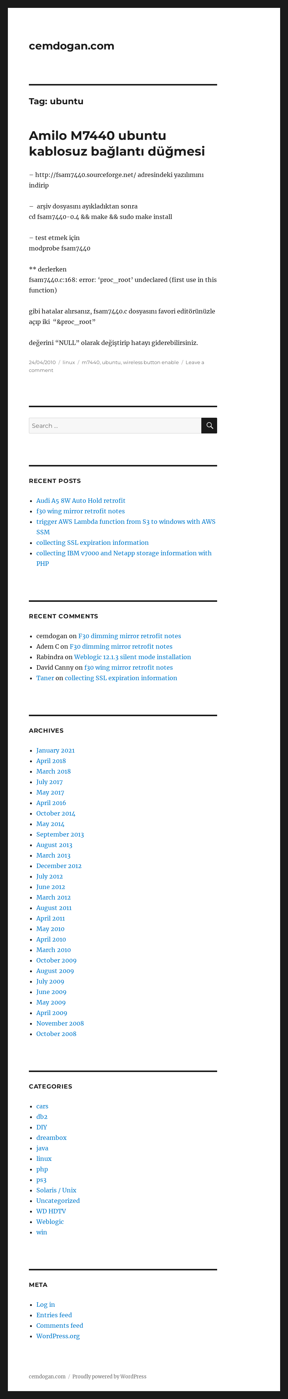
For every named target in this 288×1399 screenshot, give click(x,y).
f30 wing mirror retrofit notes (80, 511)
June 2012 (50, 887)
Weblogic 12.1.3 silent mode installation (132, 657)
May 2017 (50, 792)
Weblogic (50, 1221)
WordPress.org (58, 1336)
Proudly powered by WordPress (109, 1377)
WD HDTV (51, 1211)
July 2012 (49, 876)
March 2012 (53, 897)
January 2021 (55, 750)
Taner (45, 678)
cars (42, 1106)
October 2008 (56, 1034)
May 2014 (50, 824)
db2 (42, 1116)
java (42, 1148)
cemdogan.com (71, 45)
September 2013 (60, 834)
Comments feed (59, 1325)
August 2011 (54, 908)
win (41, 1232)
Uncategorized (58, 1200)
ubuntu (111, 362)
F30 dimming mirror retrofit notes (129, 636)
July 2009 (50, 981)
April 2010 (51, 939)
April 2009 (52, 1013)
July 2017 (49, 782)
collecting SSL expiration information (92, 542)
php (42, 1169)
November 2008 (60, 1023)
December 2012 (59, 866)
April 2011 (50, 918)
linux (69, 362)
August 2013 (54, 845)
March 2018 (53, 771)
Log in (45, 1304)
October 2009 (56, 960)
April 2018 (51, 761)
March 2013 (53, 855)
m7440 (91, 362)
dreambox (51, 1137)
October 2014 (55, 813)
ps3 (41, 1179)
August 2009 (55, 971)
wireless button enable (151, 362)
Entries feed (54, 1315)
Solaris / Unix (56, 1190)
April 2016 (51, 803)
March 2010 (53, 950)
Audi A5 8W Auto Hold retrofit (81, 500)
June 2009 (51, 992)
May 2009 (51, 1002)
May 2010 (50, 929)
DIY (41, 1127)
